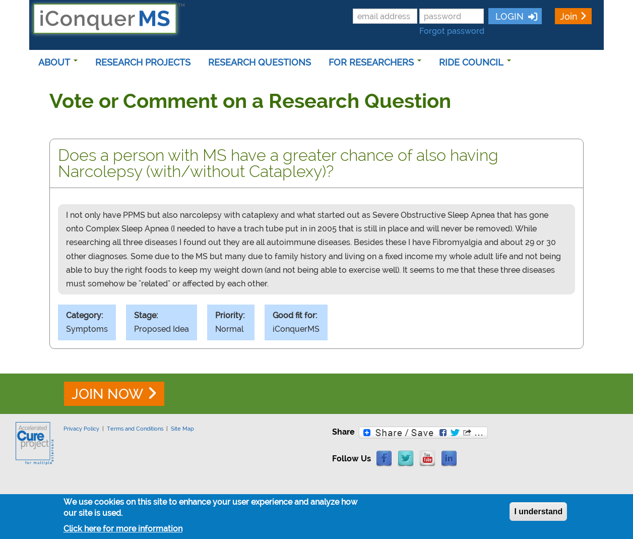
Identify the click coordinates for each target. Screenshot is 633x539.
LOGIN (508, 16)
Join (569, 16)
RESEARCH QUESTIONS (259, 62)
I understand (538, 514)
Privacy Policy (81, 428)
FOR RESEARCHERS (375, 62)
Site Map (182, 428)
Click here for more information (123, 531)
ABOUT (58, 62)
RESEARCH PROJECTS (143, 62)
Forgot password (451, 31)
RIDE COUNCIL (475, 62)
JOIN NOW (107, 394)
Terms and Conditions (135, 428)
